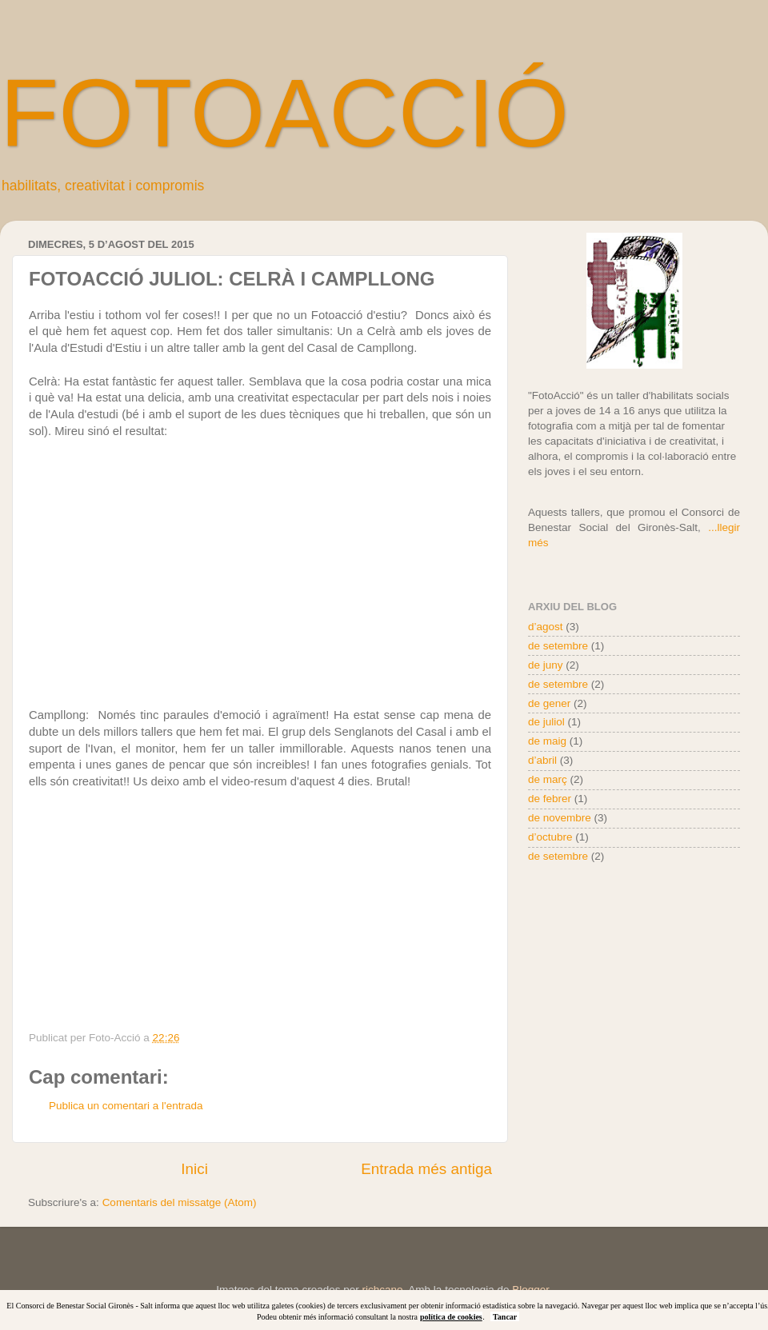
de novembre (559, 818)
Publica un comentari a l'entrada (125, 1106)
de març (547, 779)
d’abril (542, 760)
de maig (547, 741)
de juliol (546, 722)
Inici (194, 1168)
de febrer (549, 799)
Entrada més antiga (426, 1168)
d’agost (545, 627)
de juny (545, 665)
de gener (549, 703)
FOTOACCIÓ (284, 112)
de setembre (558, 646)
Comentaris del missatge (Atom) (179, 1202)
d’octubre (550, 837)
